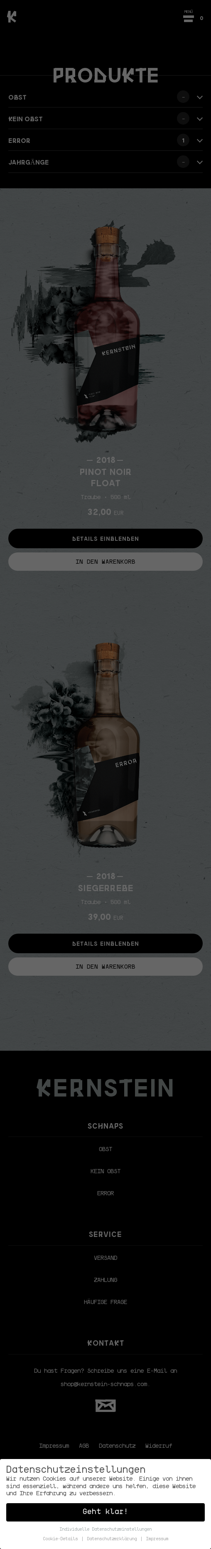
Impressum (157, 1539)
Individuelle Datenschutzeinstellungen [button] (105, 1529)
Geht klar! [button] (105, 1512)
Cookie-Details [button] (61, 1539)
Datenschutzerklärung (113, 1539)
